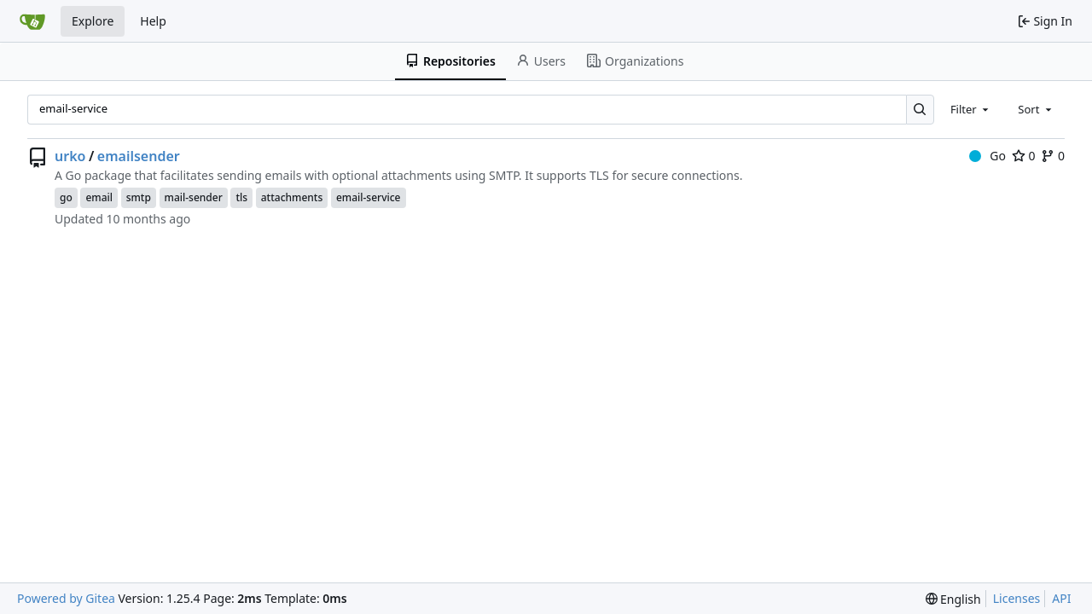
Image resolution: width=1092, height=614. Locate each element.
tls (241, 197)
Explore (92, 21)
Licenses (1017, 598)
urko (70, 156)
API (1061, 598)
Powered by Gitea (66, 598)
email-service (368, 197)
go (66, 197)
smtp (138, 197)
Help (153, 21)
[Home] (32, 21)
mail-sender (194, 197)
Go (987, 156)
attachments (292, 197)
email (99, 197)
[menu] (953, 599)
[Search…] (920, 110)
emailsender (138, 156)
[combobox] (971, 109)
